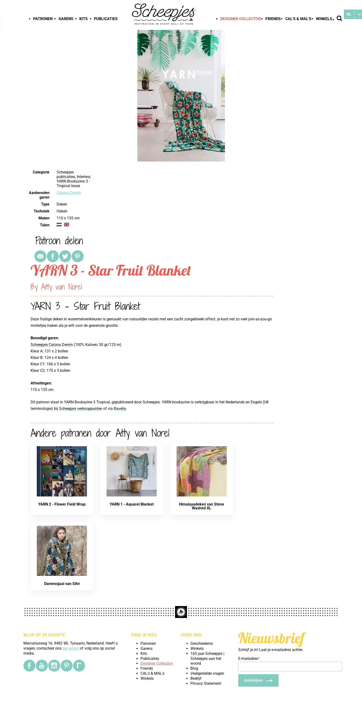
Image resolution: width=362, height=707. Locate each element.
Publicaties (106, 19)
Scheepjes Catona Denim (52, 344)
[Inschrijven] (258, 680)
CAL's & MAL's (298, 19)
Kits (83, 19)
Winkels (324, 19)
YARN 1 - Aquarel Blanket (132, 504)
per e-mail (70, 648)
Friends (273, 19)
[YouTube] (42, 666)
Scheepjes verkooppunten (80, 408)
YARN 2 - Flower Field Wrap (62, 504)
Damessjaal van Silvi (62, 583)
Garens (66, 19)
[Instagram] (54, 666)
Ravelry (120, 408)
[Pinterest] (67, 666)
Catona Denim (69, 192)
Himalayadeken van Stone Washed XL (201, 506)
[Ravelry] (79, 666)
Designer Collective (240, 19)
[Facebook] (29, 666)
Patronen (43, 19)
